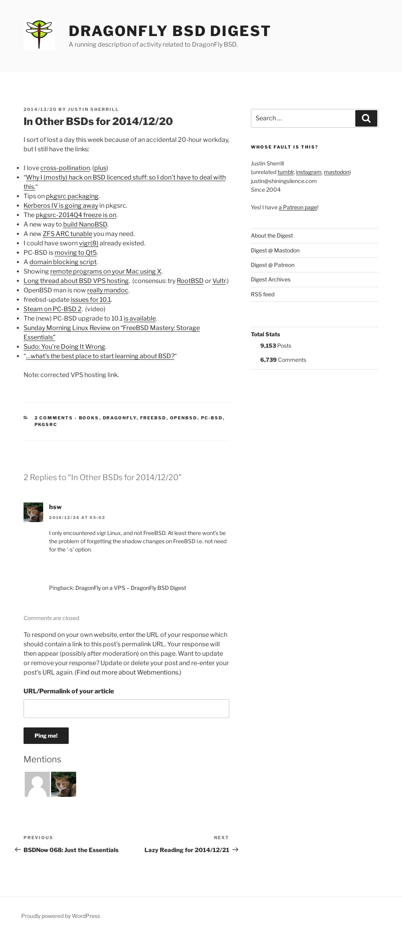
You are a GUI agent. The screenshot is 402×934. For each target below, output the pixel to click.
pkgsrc (46, 424)
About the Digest (272, 235)
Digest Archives (271, 279)
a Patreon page (298, 207)
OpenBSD (183, 418)
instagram (309, 172)
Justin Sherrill (93, 109)
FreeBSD (153, 418)
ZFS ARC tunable (67, 234)
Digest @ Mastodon (275, 250)
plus (100, 168)
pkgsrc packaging (72, 196)
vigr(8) (89, 243)
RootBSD (190, 281)
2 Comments (54, 418)
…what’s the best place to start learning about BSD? (100, 356)
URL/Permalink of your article (69, 691)
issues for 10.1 (91, 299)
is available (140, 318)
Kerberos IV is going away (61, 205)
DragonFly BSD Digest (170, 31)
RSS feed (262, 294)
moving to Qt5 (76, 252)
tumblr (286, 172)
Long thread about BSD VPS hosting (76, 281)
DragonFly (120, 418)
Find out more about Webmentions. (128, 672)
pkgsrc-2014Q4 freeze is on (76, 215)
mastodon (336, 172)
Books (89, 418)
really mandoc (107, 290)
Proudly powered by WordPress (60, 915)
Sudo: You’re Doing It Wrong (64, 346)
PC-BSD (212, 418)
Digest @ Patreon (272, 264)
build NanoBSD (85, 224)
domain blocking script (63, 262)
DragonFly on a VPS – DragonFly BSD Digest (130, 587)
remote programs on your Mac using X (105, 271)
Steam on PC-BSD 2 (53, 309)
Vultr (219, 281)
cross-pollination (65, 168)
